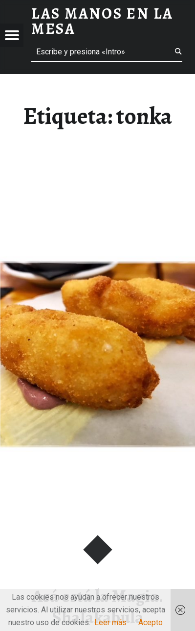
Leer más (110, 622)
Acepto (150, 622)
